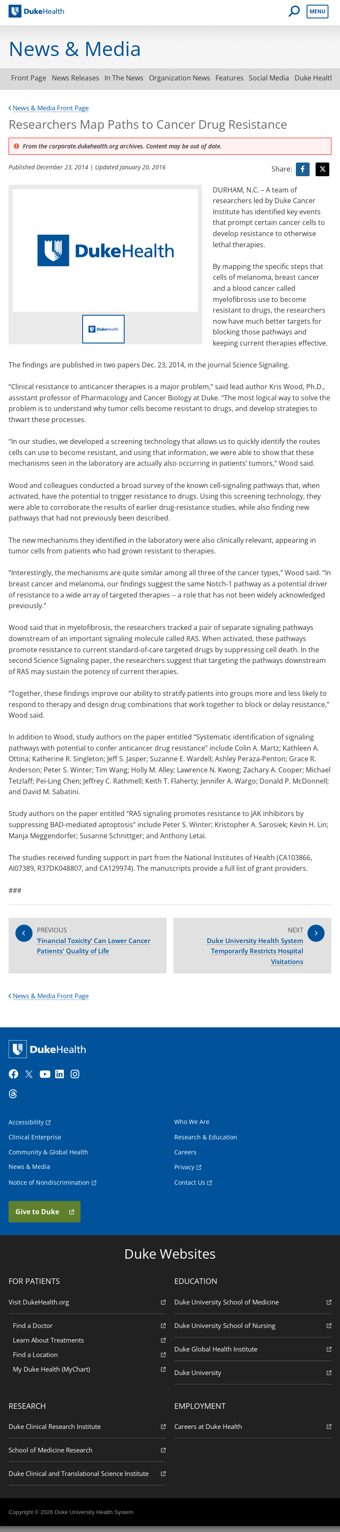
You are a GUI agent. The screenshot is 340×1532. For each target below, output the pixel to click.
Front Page (30, 78)
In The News (132, 78)
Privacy (184, 1172)
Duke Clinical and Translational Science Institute (87, 1479)
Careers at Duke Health (252, 1432)
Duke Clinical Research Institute (87, 1432)
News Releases (80, 78)
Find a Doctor (89, 1330)
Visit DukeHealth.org (87, 1307)
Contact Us (189, 1187)
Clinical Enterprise (35, 1143)
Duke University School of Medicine (252, 1307)
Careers (185, 1157)
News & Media (29, 1172)
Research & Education (205, 1143)
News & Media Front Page (52, 107)
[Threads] (15, 1099)
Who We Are (191, 1127)
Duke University (252, 1377)
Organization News (190, 78)
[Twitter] (31, 1080)
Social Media (287, 78)
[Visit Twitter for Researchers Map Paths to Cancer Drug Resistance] (322, 169)
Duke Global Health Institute (252, 1354)
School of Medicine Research (87, 1455)
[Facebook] (15, 1080)
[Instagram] (77, 1080)
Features (244, 78)
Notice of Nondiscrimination (49, 1187)
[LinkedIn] (62, 1080)
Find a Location (89, 1359)
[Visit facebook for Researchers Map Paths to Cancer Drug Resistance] (303, 169)
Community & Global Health (48, 1157)
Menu (317, 11)
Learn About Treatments (89, 1345)
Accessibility (26, 1128)
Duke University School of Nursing (252, 1330)
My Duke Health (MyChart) (89, 1374)
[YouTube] (46, 1080)
